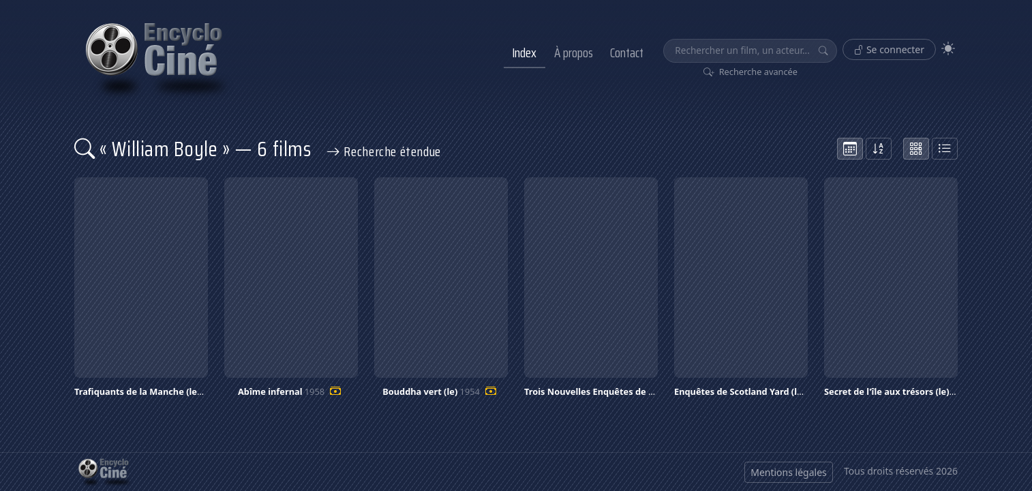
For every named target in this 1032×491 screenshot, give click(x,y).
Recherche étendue (384, 151)
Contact (626, 52)
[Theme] (948, 49)
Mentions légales (788, 472)
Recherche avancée (750, 71)
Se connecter (889, 49)
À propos (573, 52)
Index (524, 52)
